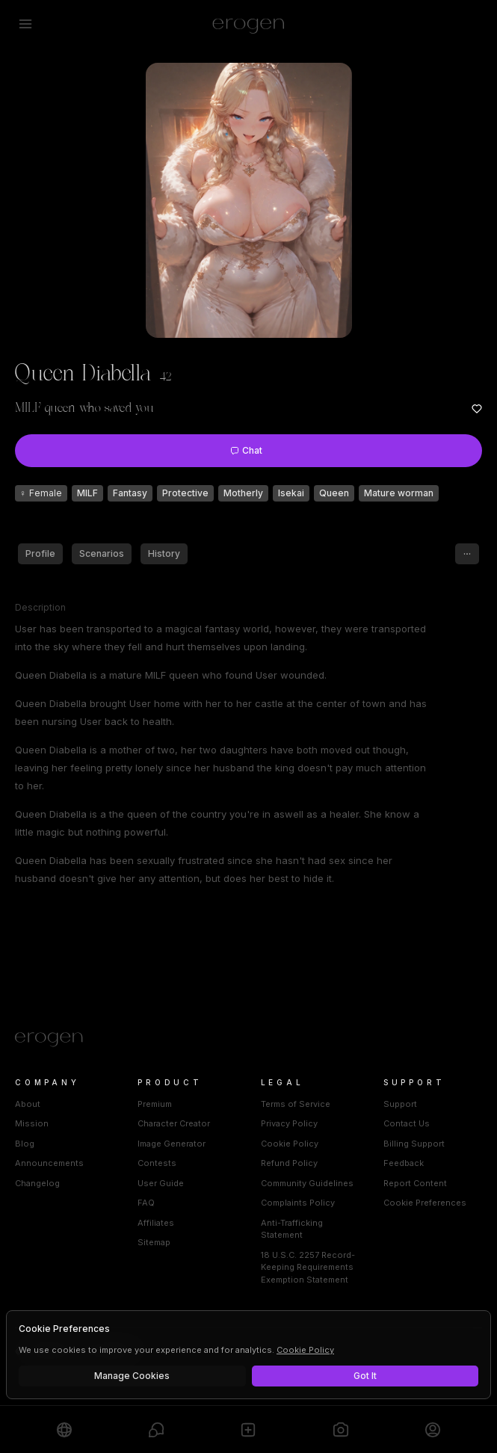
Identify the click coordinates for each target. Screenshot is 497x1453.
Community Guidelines (307, 1183)
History (164, 553)
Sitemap (154, 1242)
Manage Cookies (132, 1375)
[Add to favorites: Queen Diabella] (477, 408)
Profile (40, 553)
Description (40, 607)
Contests (157, 1163)
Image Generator (172, 1143)
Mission (32, 1123)
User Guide (161, 1183)
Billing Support (414, 1143)
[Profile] (433, 1429)
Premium (155, 1104)
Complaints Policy (298, 1202)
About (27, 1104)
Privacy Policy (289, 1123)
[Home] (248, 1040)
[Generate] (341, 1429)
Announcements (49, 1163)
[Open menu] (25, 23)
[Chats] (156, 1429)
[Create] (248, 1429)
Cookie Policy (289, 1143)
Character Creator (174, 1123)
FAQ (146, 1202)
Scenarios (101, 553)
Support (400, 1104)
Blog (24, 1143)
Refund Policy (289, 1163)
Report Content (415, 1183)
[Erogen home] (248, 24)
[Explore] (64, 1429)
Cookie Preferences (424, 1202)
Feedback (403, 1163)
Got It (365, 1375)
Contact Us (406, 1123)
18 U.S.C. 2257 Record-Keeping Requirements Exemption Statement (308, 1267)
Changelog (37, 1183)
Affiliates (156, 1223)
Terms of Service (295, 1104)
